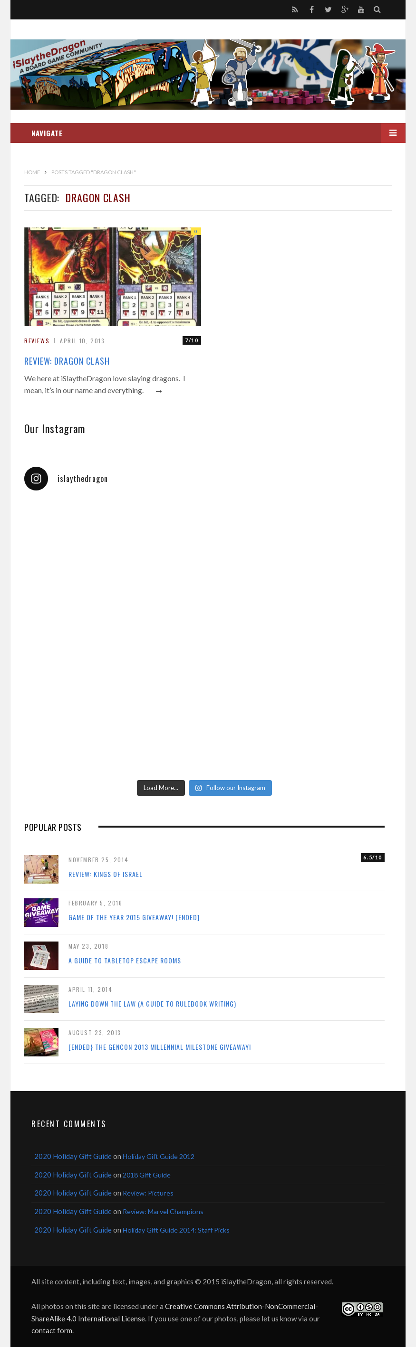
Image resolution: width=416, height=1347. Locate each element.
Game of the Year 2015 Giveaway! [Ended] (134, 917)
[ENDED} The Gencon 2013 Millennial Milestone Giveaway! (159, 1047)
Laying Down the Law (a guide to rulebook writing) (152, 1003)
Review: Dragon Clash (67, 361)
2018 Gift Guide (147, 1175)
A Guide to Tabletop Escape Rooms (124, 960)
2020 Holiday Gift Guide (73, 1156)
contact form (51, 1330)
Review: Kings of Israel (105, 874)
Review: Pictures (148, 1193)
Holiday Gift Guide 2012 (158, 1156)
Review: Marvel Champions (163, 1211)
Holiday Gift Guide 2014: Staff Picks (176, 1230)
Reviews (36, 341)
